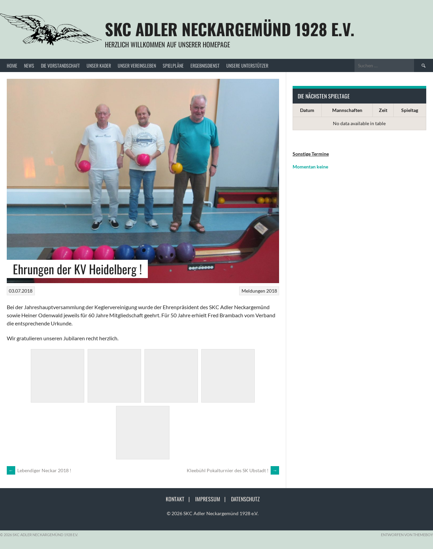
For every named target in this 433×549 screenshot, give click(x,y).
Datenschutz (245, 499)
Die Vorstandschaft (60, 65)
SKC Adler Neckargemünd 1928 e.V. (230, 29)
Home (12, 65)
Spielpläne (173, 65)
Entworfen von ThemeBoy (407, 534)
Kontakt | (180, 499)
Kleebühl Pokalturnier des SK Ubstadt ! (233, 470)
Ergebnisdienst (205, 65)
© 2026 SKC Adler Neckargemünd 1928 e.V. (212, 513)
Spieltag (409, 110)
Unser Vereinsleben (137, 65)
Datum (307, 110)
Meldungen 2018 (259, 291)
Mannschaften (347, 110)
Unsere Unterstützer (247, 65)
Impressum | (212, 499)
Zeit (383, 110)
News (29, 65)
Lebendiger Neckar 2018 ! (39, 470)
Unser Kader (99, 65)
